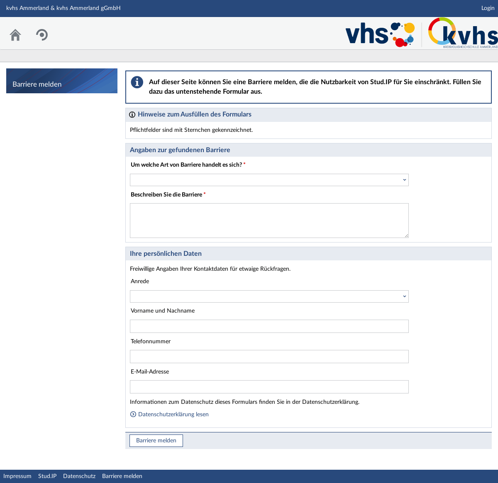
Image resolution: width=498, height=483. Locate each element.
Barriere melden (156, 441)
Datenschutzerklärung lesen (169, 414)
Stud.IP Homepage (415, 30)
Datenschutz (79, 476)
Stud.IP (47, 476)
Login (488, 8)
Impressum (17, 476)
